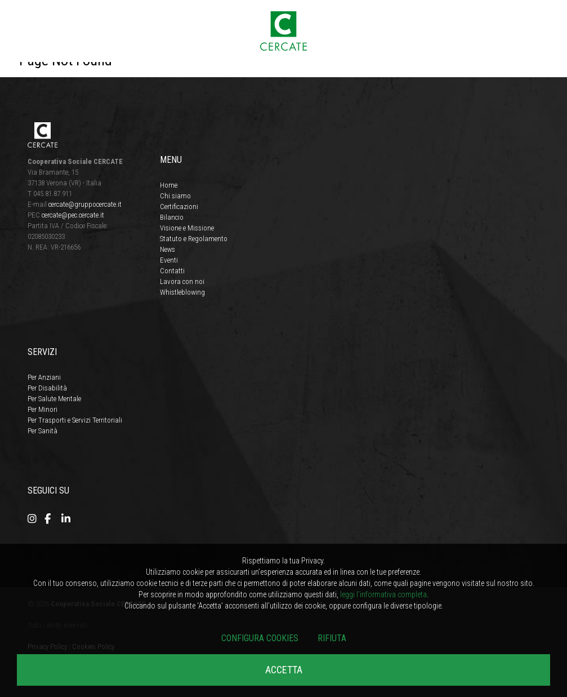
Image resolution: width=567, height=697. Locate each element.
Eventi (169, 260)
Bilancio (172, 217)
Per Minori (42, 409)
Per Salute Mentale (54, 398)
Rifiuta (332, 638)
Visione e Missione (187, 228)
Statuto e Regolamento (193, 238)
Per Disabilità (47, 388)
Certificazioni (179, 206)
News (167, 249)
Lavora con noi (182, 281)
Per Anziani (44, 377)
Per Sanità (42, 431)
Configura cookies (259, 638)
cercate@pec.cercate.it (73, 215)
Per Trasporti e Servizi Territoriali (75, 420)
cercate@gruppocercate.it (85, 204)
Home (168, 185)
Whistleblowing (182, 292)
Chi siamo (175, 196)
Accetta (283, 670)
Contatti (172, 271)
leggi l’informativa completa (383, 594)
